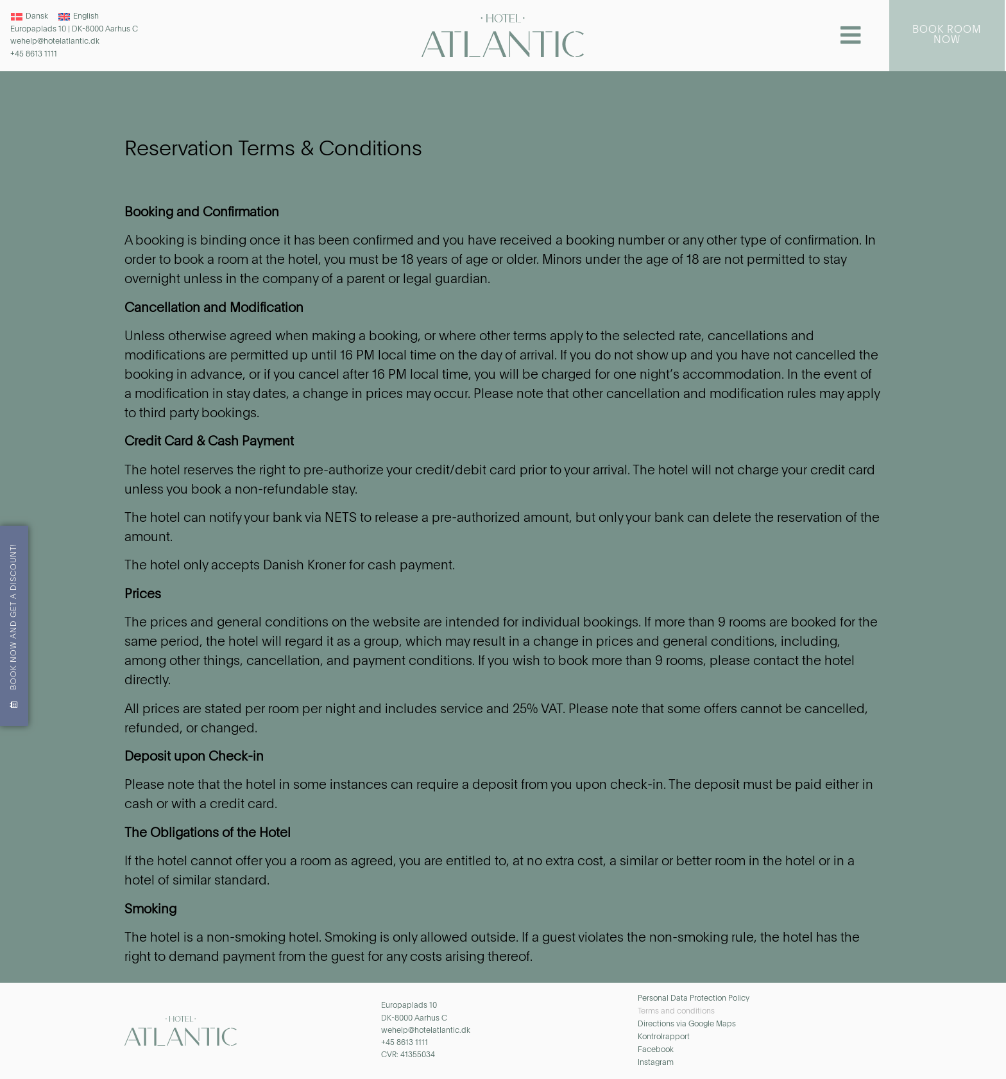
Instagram (656, 1063)
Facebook (656, 1050)
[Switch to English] (78, 17)
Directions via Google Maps (687, 1024)
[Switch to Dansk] (29, 17)
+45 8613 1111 (33, 54)
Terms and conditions (676, 1011)
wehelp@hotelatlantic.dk (54, 42)
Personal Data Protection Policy (693, 999)
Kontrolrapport (664, 1037)
